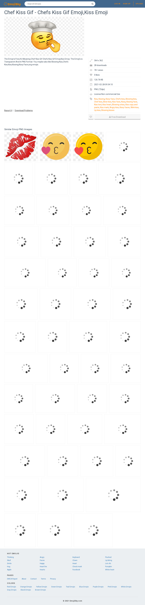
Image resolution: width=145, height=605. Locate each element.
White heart (109, 570)
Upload (139, 4)
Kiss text (98, 104)
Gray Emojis (11, 590)
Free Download (117, 117)
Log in (117, 4)
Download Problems (24, 110)
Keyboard (76, 557)
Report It (8, 110)
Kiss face (116, 102)
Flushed (108, 557)
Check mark (77, 567)
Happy (42, 563)
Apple (9, 570)
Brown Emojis (40, 590)
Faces (42, 560)
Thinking (10, 557)
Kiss (96, 99)
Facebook (76, 570)
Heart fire (43, 567)
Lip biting (108, 560)
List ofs (108, 563)
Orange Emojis (26, 587)
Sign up (127, 4)
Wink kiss (135, 107)
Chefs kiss (120, 99)
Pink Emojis (112, 587)
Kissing (102, 99)
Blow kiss (107, 102)
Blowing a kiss (118, 104)
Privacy (53, 579)
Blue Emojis (84, 587)
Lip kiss (97, 110)
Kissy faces (125, 107)
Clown (74, 560)
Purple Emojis (98, 587)
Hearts (42, 570)
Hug (8, 567)
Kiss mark (104, 107)
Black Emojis (26, 590)
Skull (9, 560)
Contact (33, 579)
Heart (74, 563)
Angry (42, 557)
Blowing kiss (131, 99)
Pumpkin (108, 567)
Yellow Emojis (41, 587)
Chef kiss (98, 102)
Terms (43, 579)
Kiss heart (107, 104)
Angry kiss (114, 107)
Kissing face (131, 102)
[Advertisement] (44, 87)
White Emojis (126, 587)
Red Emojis (11, 587)
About (24, 579)
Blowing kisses (107, 110)
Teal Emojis (70, 587)
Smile (9, 563)
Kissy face (110, 99)
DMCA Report (12, 579)
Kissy (123, 102)
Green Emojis (56, 587)
